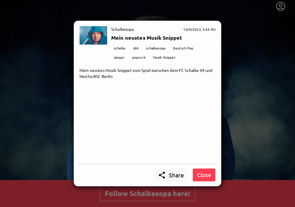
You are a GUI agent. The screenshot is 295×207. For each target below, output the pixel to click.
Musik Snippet (164, 57)
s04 (136, 48)
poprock (138, 57)
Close (204, 174)
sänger (119, 57)
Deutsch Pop (183, 48)
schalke (120, 48)
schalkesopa (155, 48)
